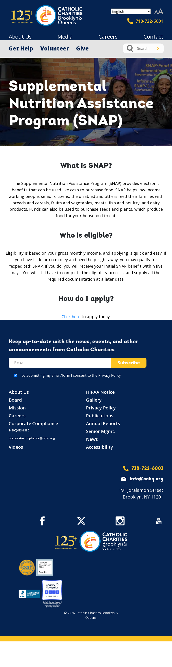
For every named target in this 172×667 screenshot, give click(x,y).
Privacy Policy (109, 375)
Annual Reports (103, 423)
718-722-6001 (145, 21)
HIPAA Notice (100, 392)
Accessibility (99, 447)
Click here (71, 316)
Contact (153, 36)
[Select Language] (131, 11)
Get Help (21, 48)
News (92, 439)
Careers (108, 36)
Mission (17, 408)
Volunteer (54, 48)
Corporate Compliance (33, 423)
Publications (99, 416)
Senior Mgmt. (100, 431)
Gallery (94, 400)
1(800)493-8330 (19, 430)
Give (82, 48)
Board (15, 400)
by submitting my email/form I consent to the (71, 375)
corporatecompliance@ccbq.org (32, 438)
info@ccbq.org (146, 479)
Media (65, 36)
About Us (20, 36)
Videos (16, 447)
